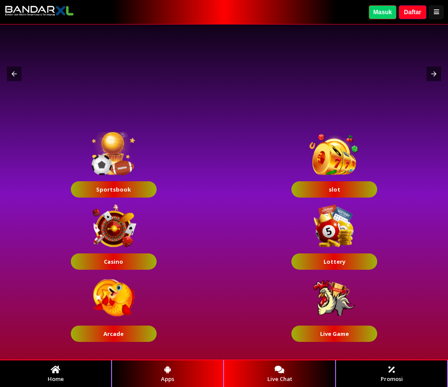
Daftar (412, 12)
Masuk (382, 12)
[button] (14, 74)
